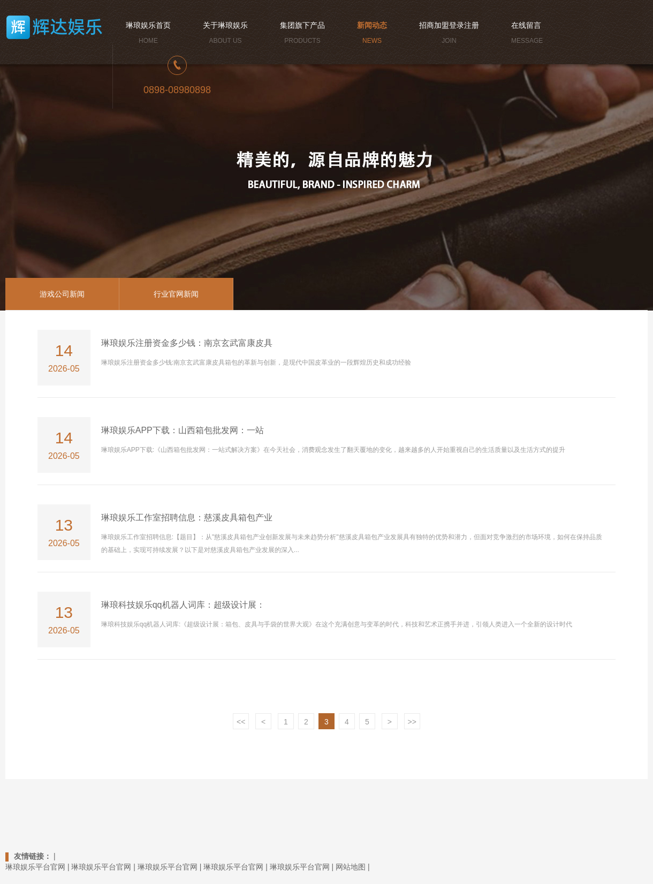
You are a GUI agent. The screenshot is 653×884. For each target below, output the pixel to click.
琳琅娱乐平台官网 (35, 867)
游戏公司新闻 (62, 294)
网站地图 (351, 867)
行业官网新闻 (176, 294)
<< (241, 721)
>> (412, 721)
